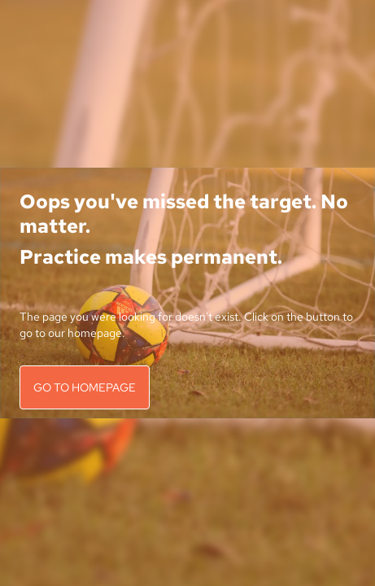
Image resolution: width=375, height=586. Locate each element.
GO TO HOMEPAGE (84, 387)
